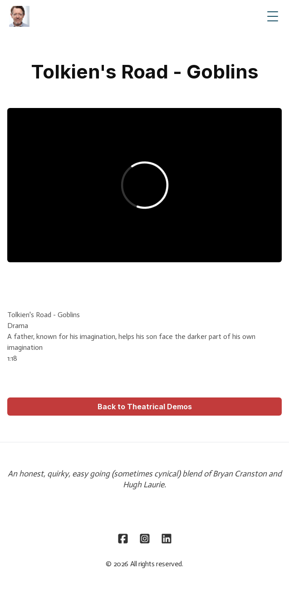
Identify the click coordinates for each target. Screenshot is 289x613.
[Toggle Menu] (273, 16)
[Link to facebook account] (123, 538)
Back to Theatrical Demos (145, 406)
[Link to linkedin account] (166, 538)
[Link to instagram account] (144, 538)
